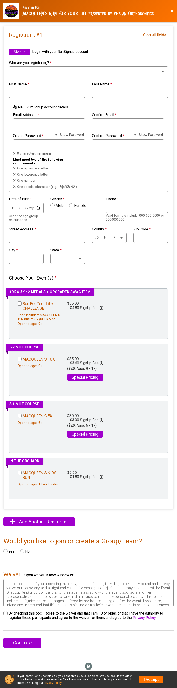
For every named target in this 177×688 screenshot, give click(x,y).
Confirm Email (104, 115)
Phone (112, 199)
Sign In (20, 52)
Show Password (69, 135)
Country (99, 229)
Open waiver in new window (48, 575)
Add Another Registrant (39, 522)
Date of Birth (20, 199)
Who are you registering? (30, 63)
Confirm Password (108, 136)
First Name (19, 84)
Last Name (102, 84)
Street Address (22, 229)
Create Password (28, 136)
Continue (22, 643)
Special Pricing (85, 377)
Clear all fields (154, 35)
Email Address (26, 115)
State (56, 250)
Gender (57, 199)
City (13, 250)
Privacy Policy (144, 617)
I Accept (151, 679)
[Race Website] (13, 11)
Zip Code (142, 229)
